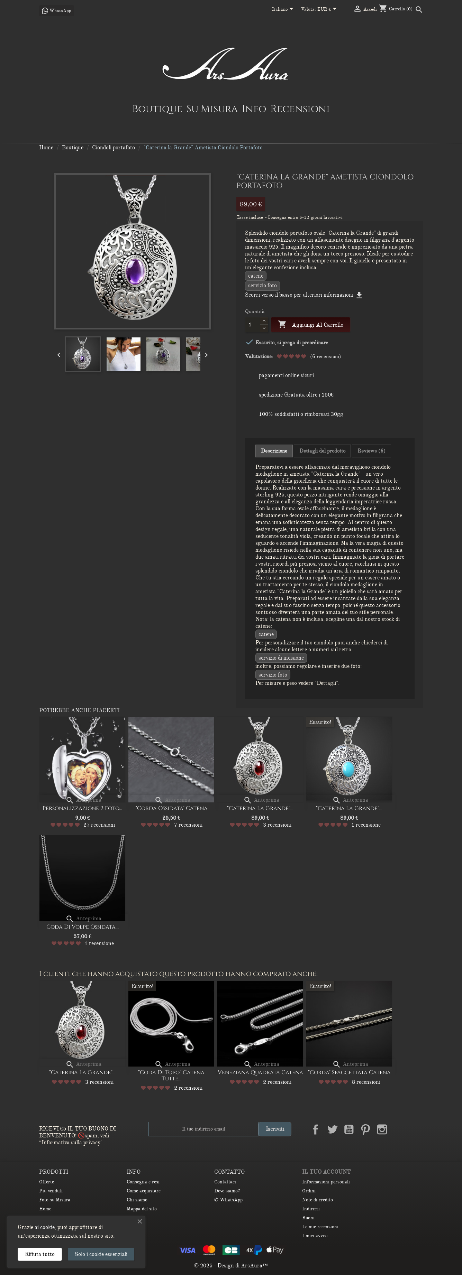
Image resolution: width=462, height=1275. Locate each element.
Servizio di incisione (281, 657)
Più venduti (51, 1191)
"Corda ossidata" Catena (171, 808)
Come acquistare (144, 1191)
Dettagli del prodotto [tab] (322, 451)
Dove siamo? (227, 1191)
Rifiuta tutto (40, 1254)
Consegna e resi (143, 1182)
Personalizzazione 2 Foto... (82, 808)
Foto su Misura (54, 1200)
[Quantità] (253, 324)
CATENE (255, 275)
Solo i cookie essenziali (101, 1254)
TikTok (415, 1129)
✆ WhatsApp (228, 1200)
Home (45, 1209)
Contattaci (225, 1182)
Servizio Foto (262, 285)
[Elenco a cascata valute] (328, 9)
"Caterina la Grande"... (260, 808)
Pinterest (365, 1129)
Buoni (308, 1218)
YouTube (349, 1129)
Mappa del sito (142, 1209)
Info (254, 108)
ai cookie (45, 1227)
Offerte (46, 1182)
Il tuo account (326, 1172)
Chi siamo (137, 1200)
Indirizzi (311, 1209)
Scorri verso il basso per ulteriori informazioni (304, 294)
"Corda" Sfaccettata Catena (349, 1072)
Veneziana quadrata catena (260, 1072)
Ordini (309, 1191)
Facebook (316, 1129)
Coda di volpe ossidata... (82, 927)
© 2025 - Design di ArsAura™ (231, 1265)
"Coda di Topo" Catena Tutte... (171, 1075)
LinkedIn (399, 1129)
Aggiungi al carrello (310, 325)
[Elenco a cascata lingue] (284, 9)
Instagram (382, 1129)
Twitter (332, 1129)
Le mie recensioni (320, 1227)
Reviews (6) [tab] (371, 451)
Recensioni (300, 108)
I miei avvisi (315, 1236)
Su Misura (212, 108)
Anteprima (83, 800)
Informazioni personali (326, 1182)
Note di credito (317, 1200)
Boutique (157, 108)
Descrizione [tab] (274, 451)
